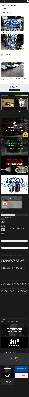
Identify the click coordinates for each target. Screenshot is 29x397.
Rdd (18, 290)
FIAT (8, 259)
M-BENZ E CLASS (17, 261)
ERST (1, 284)
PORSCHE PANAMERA (16, 267)
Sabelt (4, 291)
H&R (27, 284)
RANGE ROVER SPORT (20, 268)
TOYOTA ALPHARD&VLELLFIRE (18, 269)
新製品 (17, 321)
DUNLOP (15, 283)
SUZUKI (8, 269)
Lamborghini (26, 259)
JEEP (23, 259)
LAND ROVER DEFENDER (7, 260)
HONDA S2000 (17, 259)
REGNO (23, 290)
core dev (19, 282)
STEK (14, 291)
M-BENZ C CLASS (3, 261)
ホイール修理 (16, 307)
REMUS (26, 290)
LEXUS (11, 260)
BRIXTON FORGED (5, 282)
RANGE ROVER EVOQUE (14, 268)
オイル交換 (2, 307)
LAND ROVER (2, 260)
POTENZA (10, 290)
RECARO (21, 290)
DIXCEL (12, 283)
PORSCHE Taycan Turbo (9, 268)
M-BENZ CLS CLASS (12, 261)
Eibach (17, 283)
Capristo (9, 282)
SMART (9, 291)
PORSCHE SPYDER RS (3, 268)
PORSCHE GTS (7, 267)
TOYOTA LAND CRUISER (25, 269)
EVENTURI (5, 284)
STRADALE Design (17, 291)
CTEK (1, 283)
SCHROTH (7, 291)
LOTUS (14, 260)
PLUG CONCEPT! (6, 290)
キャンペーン (2, 321)
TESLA (11, 269)
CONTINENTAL (15, 282)
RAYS (16, 290)
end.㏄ (20, 283)
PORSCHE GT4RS (3, 267)
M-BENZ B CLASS (22, 260)
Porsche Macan (11, 267)
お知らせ (12, 321)
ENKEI (25, 283)
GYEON (24, 284)
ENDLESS (23, 283)
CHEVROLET (2, 259)
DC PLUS (4, 283)
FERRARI (6, 259)
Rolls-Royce (2, 269)
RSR (1, 291)
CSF (26, 282)
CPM (24, 282)
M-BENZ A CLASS (17, 260)
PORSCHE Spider (20, 267)
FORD (10, 259)
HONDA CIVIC (14, 259)
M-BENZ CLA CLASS (8, 261)
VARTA (25, 291)
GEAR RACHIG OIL (13, 284)
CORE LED (22, 282)
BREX (1, 282)
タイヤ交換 (19, 307)
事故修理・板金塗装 (12, 307)
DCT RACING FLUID (8, 283)
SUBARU (5, 269)
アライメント (23, 307)
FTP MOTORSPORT (9, 284)
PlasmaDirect (2, 290)
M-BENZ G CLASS (21, 261)
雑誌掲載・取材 (9, 321)
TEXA (20, 291)
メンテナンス (8, 307)
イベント (6, 321)
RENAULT (25, 268)
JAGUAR (21, 259)
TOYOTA (13, 269)
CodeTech (12, 282)
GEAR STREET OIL (18, 284)
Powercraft (13, 290)
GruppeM (22, 284)
